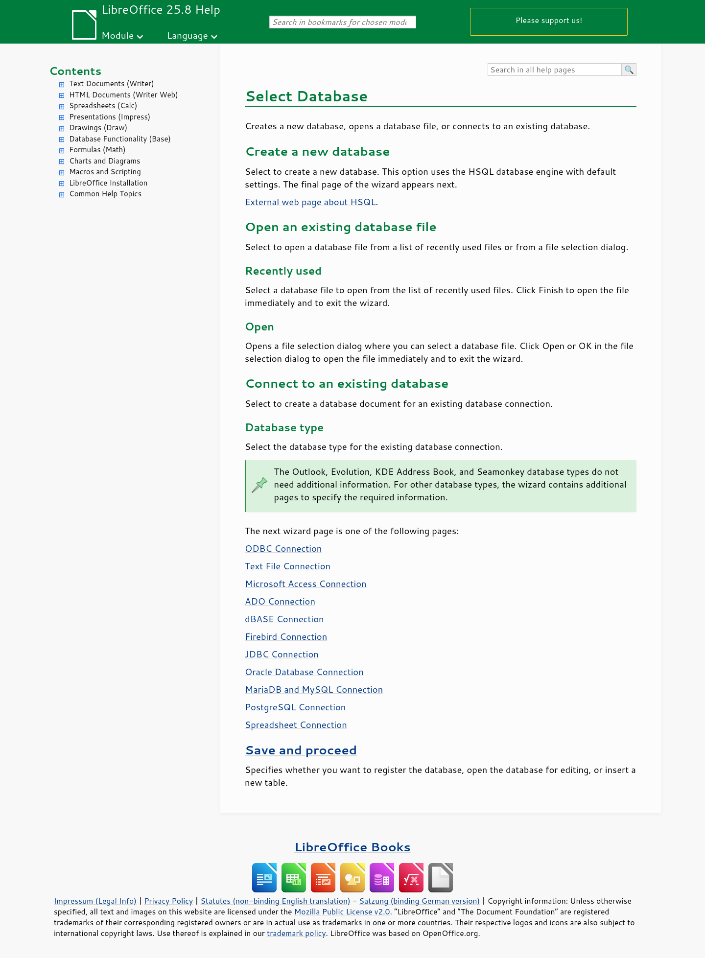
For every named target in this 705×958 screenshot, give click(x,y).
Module (117, 35)
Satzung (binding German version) (419, 900)
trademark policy (296, 933)
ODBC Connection (283, 548)
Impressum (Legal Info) (95, 900)
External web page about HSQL (310, 201)
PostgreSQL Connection (295, 707)
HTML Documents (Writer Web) (123, 95)
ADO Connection (280, 601)
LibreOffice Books (352, 846)
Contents (75, 70)
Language (187, 35)
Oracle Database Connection (304, 671)
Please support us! (549, 19)
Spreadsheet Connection (296, 724)
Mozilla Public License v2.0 (342, 911)
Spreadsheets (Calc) (103, 105)
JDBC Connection (282, 654)
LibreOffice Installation (108, 183)
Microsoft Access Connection (306, 583)
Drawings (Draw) (98, 127)
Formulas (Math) (97, 149)
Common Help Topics (105, 193)
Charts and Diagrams (104, 161)
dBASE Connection (284, 618)
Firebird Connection (286, 636)
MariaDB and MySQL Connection (314, 689)
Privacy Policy (168, 900)
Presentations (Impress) (109, 117)
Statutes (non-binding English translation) (275, 900)
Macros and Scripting (105, 171)
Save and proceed (301, 749)
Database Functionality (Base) (120, 139)
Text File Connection (287, 566)
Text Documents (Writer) (111, 83)
